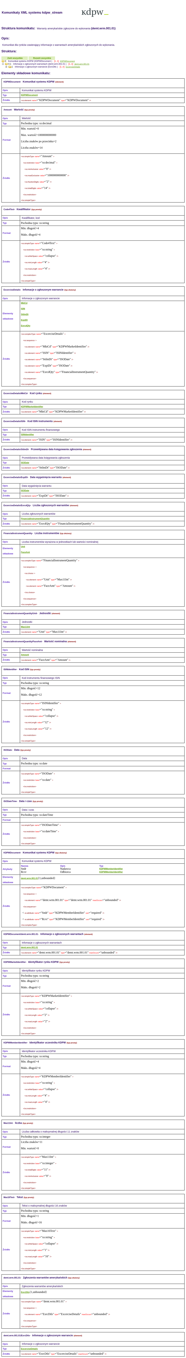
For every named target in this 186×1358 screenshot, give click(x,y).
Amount (25, 655)
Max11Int (25, 627)
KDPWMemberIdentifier (111, 869)
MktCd (24, 303)
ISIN (23, 309)
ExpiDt (24, 320)
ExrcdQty (25, 325)
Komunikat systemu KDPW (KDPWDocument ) (30, 61)
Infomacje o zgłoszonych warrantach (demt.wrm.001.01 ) (39, 64)
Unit (23, 546)
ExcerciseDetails (73, 67)
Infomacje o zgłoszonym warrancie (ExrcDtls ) (36, 67)
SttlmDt (25, 314)
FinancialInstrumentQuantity (35, 518)
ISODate (25, 462)
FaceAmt (25, 552)
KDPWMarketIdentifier (32, 406)
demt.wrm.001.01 (81, 64)
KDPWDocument (67, 61)
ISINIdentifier (27, 434)
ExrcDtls (25, 1292)
